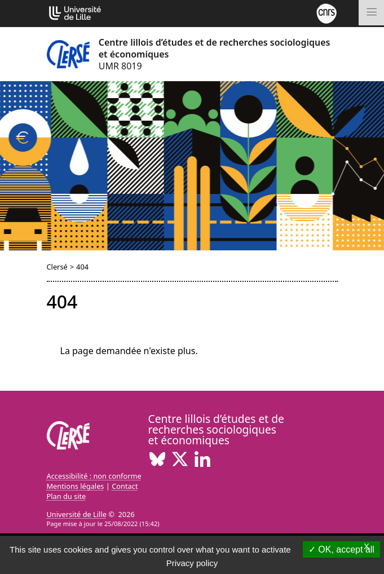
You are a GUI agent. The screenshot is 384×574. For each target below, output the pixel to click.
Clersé (57, 267)
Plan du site (66, 496)
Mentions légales (75, 486)
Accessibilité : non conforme (94, 476)
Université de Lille (77, 514)
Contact (125, 486)
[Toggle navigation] (371, 12)
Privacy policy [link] (192, 563)
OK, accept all (341, 549)
